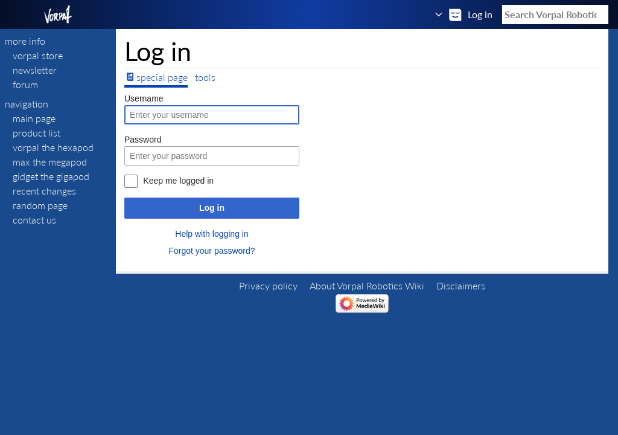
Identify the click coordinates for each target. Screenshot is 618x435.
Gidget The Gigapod (51, 176)
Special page (162, 77)
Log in (212, 208)
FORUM (25, 84)
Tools (205, 77)
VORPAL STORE (38, 55)
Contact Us (34, 219)
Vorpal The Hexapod (53, 147)
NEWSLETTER (35, 70)
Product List (36, 132)
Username (144, 98)
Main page (34, 118)
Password (142, 139)
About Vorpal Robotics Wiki (367, 285)
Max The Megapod (50, 161)
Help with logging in (211, 234)
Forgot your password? (211, 251)
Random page (40, 205)
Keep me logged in (178, 180)
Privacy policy (268, 285)
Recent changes (44, 190)
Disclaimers (460, 285)
